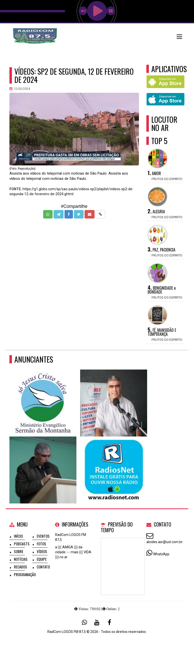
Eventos (43, 536)
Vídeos (42, 551)
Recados (20, 566)
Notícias (21, 559)
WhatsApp (161, 554)
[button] (179, 37)
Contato (43, 566)
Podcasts (22, 543)
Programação (25, 574)
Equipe (42, 559)
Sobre (18, 551)
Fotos (41, 543)
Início (18, 536)
